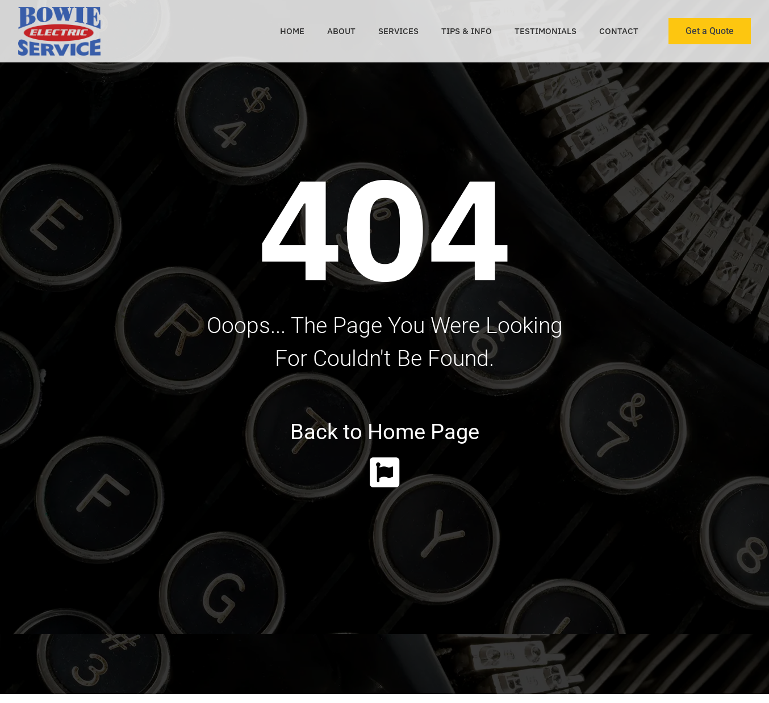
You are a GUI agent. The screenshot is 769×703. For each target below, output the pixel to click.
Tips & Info (466, 31)
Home (292, 31)
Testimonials (545, 31)
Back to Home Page (384, 431)
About (341, 31)
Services (398, 31)
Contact (618, 31)
